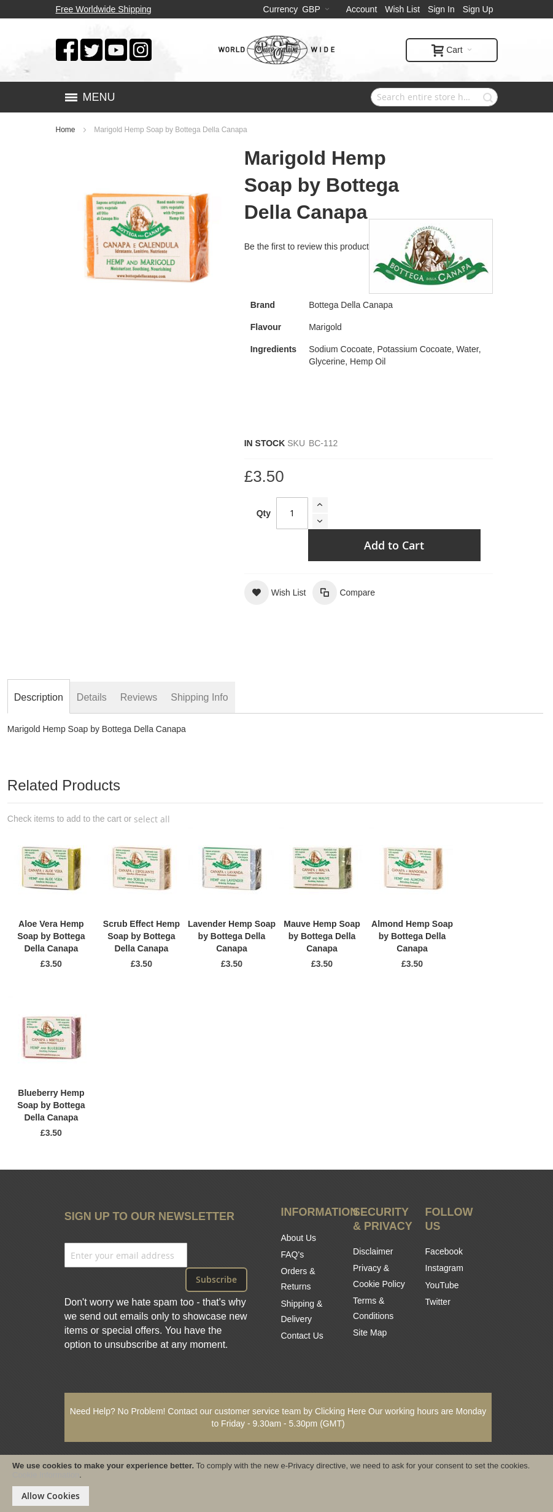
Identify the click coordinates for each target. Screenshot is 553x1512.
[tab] (38, 698)
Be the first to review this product (306, 246)
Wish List (402, 9)
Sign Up (478, 9)
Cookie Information (45, 1474)
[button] (275, 592)
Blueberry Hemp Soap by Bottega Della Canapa (51, 1105)
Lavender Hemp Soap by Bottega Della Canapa (232, 936)
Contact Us (302, 1336)
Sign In (441, 9)
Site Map (370, 1332)
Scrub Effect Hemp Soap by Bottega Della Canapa (141, 936)
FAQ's (292, 1254)
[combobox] (434, 97)
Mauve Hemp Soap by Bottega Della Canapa (322, 936)
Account (361, 9)
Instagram (444, 1268)
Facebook (444, 1251)
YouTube (442, 1285)
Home (65, 129)
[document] (276, 1483)
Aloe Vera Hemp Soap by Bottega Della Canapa (51, 936)
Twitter (438, 1302)
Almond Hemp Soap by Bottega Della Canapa (412, 936)
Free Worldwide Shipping (104, 9)
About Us (299, 1238)
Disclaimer (373, 1251)
